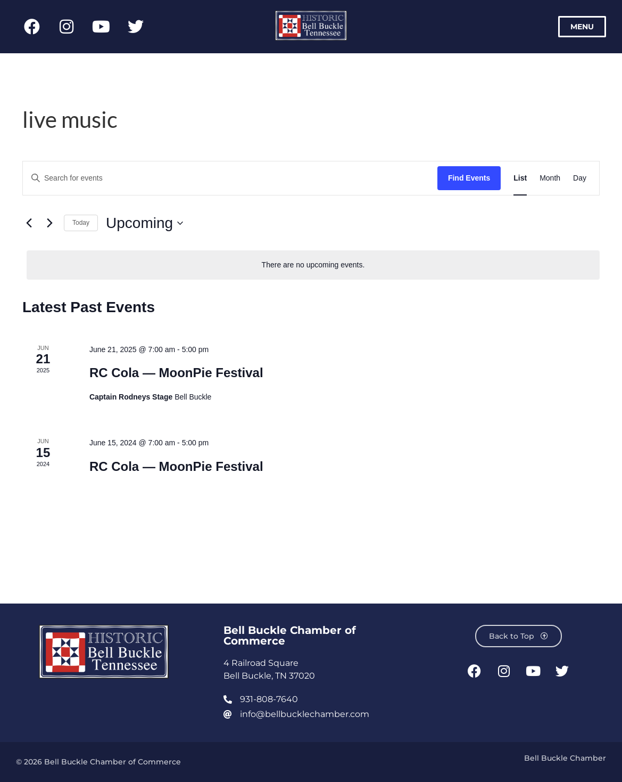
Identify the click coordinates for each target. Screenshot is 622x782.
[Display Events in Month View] (550, 178)
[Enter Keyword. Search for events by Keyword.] (230, 178)
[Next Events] (49, 223)
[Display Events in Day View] (579, 178)
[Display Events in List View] (520, 178)
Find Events (469, 178)
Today (80, 222)
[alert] (313, 265)
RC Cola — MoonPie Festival (176, 372)
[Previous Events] (28, 223)
